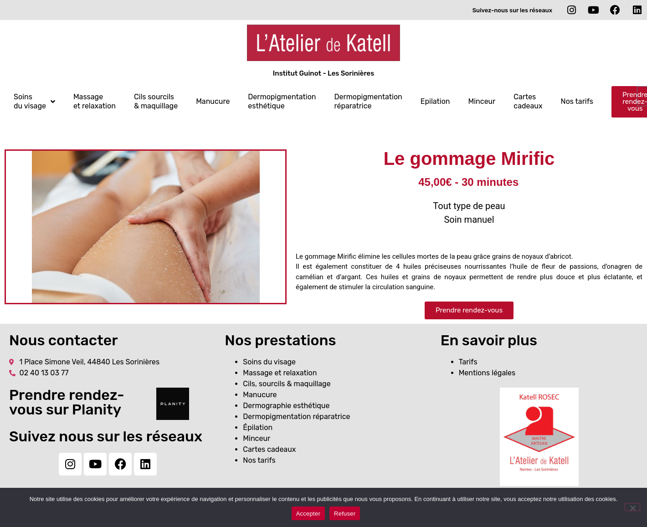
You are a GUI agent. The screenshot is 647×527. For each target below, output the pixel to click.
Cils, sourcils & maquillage (286, 383)
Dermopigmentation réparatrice (368, 101)
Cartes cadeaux (527, 101)
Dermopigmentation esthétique (282, 101)
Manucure (213, 101)
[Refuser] (632, 507)
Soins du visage (34, 101)
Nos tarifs (577, 101)
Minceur (482, 101)
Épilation (257, 427)
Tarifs (468, 362)
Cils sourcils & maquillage (156, 101)
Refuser (344, 513)
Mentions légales (487, 372)
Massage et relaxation (94, 101)
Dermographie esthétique (286, 405)
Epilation (435, 101)
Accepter (308, 513)
